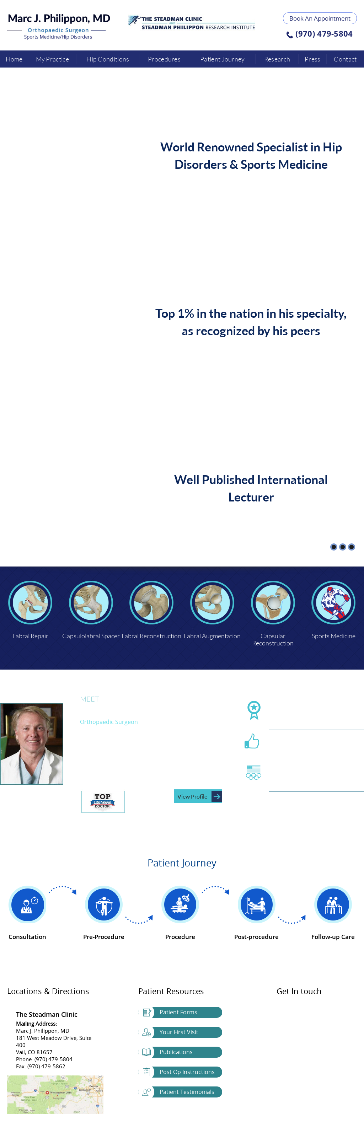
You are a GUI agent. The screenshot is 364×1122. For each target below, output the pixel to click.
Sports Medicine (333, 635)
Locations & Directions (48, 991)
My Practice (52, 59)
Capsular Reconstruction (273, 639)
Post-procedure (256, 937)
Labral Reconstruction (151, 635)
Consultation (27, 937)
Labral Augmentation (212, 635)
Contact (345, 59)
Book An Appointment (319, 18)
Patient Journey (222, 59)
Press (313, 59)
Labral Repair (30, 635)
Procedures (164, 59)
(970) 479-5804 (324, 34)
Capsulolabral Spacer (91, 635)
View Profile (192, 796)
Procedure (180, 937)
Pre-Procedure (103, 937)
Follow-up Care (333, 937)
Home (14, 59)
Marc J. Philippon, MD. (127, 708)
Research (277, 59)
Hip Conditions (107, 59)
